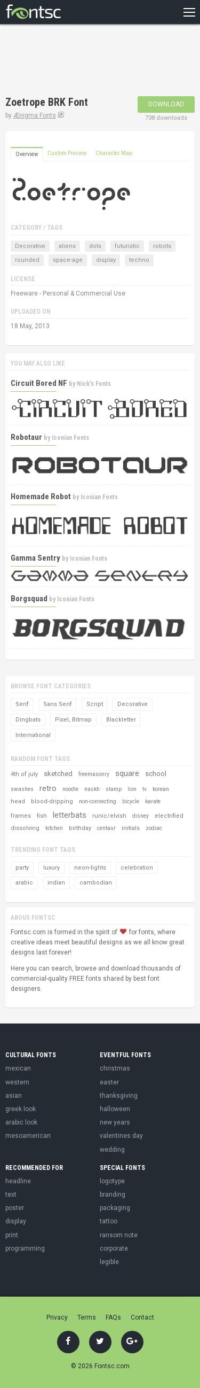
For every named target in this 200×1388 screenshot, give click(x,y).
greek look (20, 1109)
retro (48, 788)
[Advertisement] (90, 61)
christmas (115, 1068)
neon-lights (90, 867)
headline (18, 1181)
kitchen (54, 828)
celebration (137, 867)
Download (166, 104)
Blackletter (121, 719)
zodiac (154, 828)
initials (131, 828)
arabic (24, 882)
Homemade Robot (41, 496)
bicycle (130, 801)
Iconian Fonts (70, 437)
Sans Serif (57, 704)
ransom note (119, 1235)
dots (95, 246)
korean (161, 789)
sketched (58, 774)
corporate (114, 1248)
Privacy (57, 1317)
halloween (115, 1109)
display (106, 260)
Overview (26, 154)
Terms (86, 1317)
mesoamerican (28, 1135)
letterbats (69, 815)
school (155, 774)
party (22, 867)
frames (21, 815)
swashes (22, 789)
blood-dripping (52, 801)
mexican (18, 1068)
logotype (112, 1181)
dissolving (25, 828)
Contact (142, 1317)
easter (109, 1082)
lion (132, 789)
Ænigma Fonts (34, 115)
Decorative (30, 246)
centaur (106, 828)
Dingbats (28, 719)
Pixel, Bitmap (73, 719)
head (18, 801)
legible (109, 1262)
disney (140, 816)
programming (25, 1248)
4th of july (24, 774)
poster (14, 1208)
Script (94, 704)
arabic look (21, 1122)
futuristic (127, 246)
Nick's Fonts (94, 383)
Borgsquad (29, 598)
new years (115, 1122)
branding (112, 1194)
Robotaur (26, 437)
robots (162, 246)
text (11, 1194)
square (127, 773)
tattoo (108, 1221)
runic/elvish (109, 815)
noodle (70, 789)
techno (139, 260)
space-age (68, 260)
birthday (80, 828)
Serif (22, 704)
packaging (115, 1208)
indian (56, 882)
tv (144, 789)
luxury (51, 867)
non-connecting (97, 801)
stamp (114, 789)
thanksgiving (119, 1095)
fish (42, 815)
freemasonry (93, 774)
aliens (67, 246)
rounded (27, 260)
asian (13, 1095)
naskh (92, 789)
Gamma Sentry (35, 558)
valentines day (121, 1135)
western (17, 1082)
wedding (112, 1149)
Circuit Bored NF (39, 383)
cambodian (95, 882)
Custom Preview (67, 153)
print (11, 1235)
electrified (169, 815)
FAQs (113, 1317)
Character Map (113, 153)
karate (153, 801)
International (33, 735)
